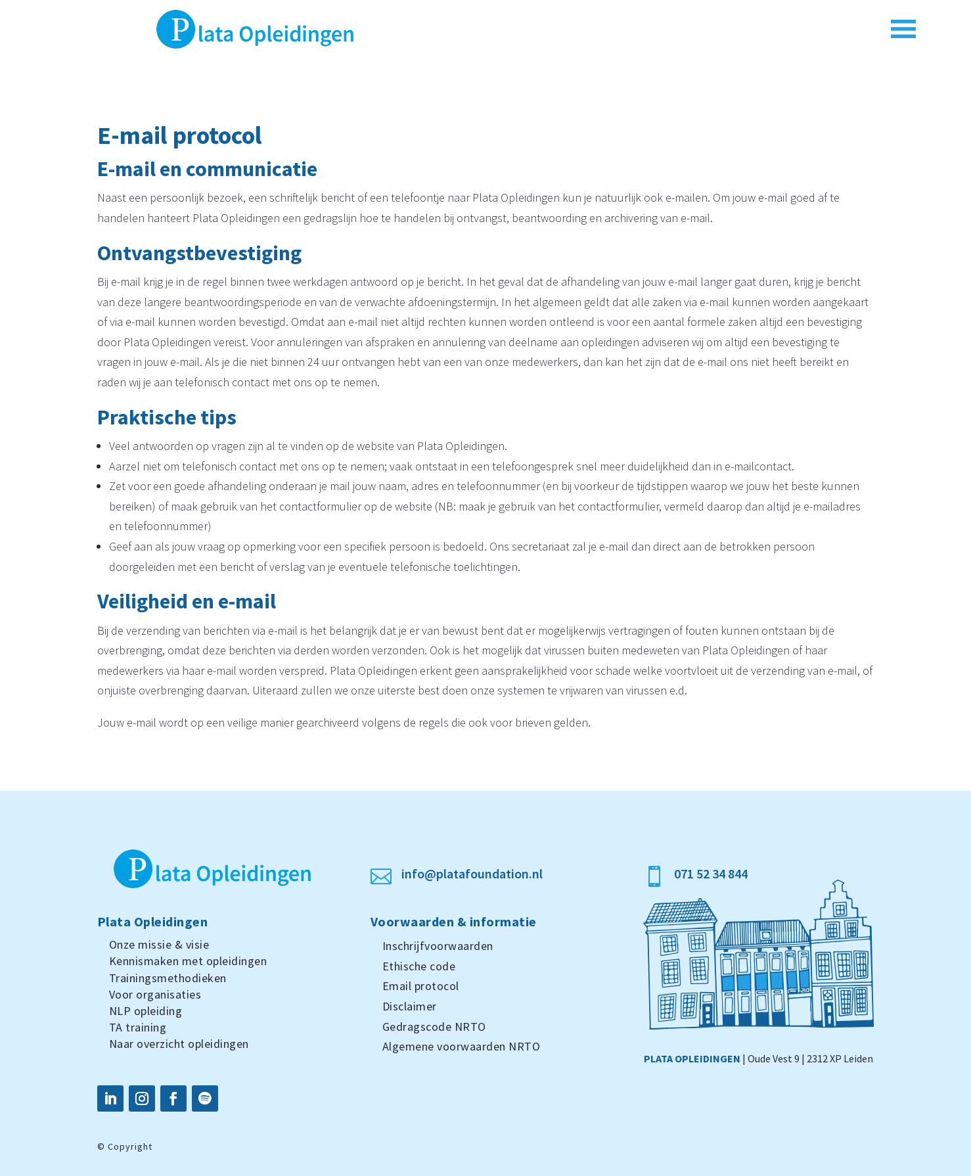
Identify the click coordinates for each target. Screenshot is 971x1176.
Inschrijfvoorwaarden (437, 945)
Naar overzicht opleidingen (179, 1043)
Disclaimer (409, 1006)
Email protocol (420, 985)
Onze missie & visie (159, 944)
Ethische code (419, 966)
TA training (138, 1027)
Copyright (130, 1146)
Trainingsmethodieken (168, 977)
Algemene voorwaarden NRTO (461, 1046)
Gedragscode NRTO (434, 1026)
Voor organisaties (155, 994)
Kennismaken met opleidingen (188, 960)
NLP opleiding (146, 1010)
